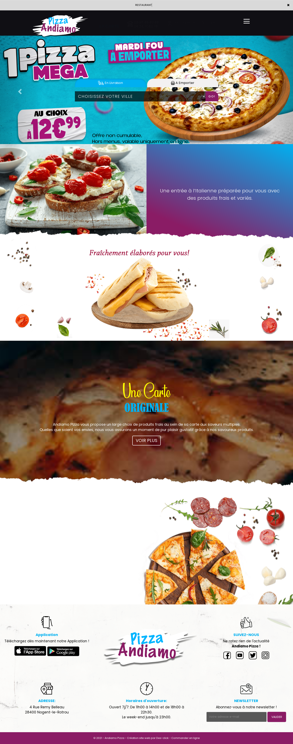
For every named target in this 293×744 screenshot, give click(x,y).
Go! (211, 96)
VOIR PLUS (146, 440)
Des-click (162, 738)
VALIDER (276, 717)
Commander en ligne (185, 738)
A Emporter (182, 82)
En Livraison (110, 82)
